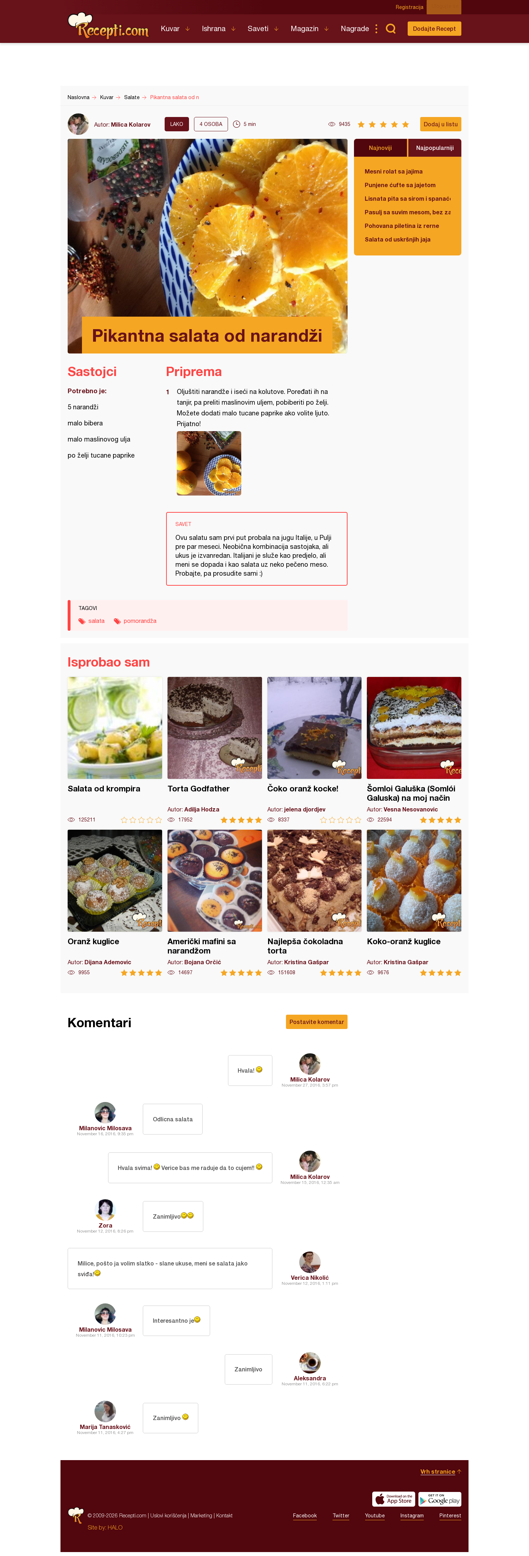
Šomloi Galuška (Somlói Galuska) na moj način (414, 750)
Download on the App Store (393, 1503)
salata (96, 621)
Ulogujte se (448, 7)
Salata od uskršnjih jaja (398, 239)
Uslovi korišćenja (168, 1519)
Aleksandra (310, 1382)
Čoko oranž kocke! (314, 750)
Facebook (305, 1519)
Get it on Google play (439, 1503)
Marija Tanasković (105, 1430)
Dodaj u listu (441, 124)
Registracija (413, 7)
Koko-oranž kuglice (414, 903)
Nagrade (355, 28)
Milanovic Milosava (105, 1128)
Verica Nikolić (310, 1279)
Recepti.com (109, 26)
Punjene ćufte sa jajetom (400, 184)
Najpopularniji (435, 147)
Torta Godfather (215, 750)
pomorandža (140, 621)
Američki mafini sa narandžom (215, 903)
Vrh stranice (438, 1475)
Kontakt (224, 1519)
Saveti (258, 28)
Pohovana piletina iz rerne (402, 225)
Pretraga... (390, 29)
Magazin (305, 28)
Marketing (201, 1519)
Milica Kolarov (130, 124)
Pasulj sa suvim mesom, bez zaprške (408, 212)
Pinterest (450, 1519)
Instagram (412, 1519)
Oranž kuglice (115, 903)
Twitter (341, 1519)
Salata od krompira (115, 750)
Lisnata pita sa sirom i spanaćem (408, 198)
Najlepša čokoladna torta (314, 903)
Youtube (375, 1519)
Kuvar (170, 28)
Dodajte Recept (434, 28)
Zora (105, 1225)
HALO (115, 1531)
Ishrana (213, 28)
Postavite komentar (317, 1021)
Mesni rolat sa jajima (394, 171)
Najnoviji (380, 147)
